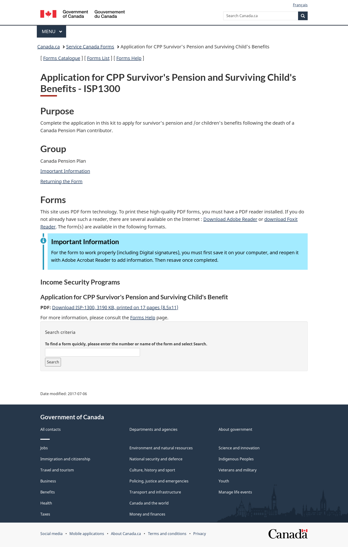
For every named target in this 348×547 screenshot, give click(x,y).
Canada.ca (48, 46)
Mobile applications (86, 533)
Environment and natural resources (161, 448)
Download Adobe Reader (230, 219)
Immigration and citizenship (65, 459)
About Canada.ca (126, 533)
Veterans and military (238, 470)
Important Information (65, 171)
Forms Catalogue (61, 58)
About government (235, 429)
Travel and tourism (57, 470)
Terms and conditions (167, 533)
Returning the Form (61, 181)
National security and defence (155, 459)
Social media (51, 533)
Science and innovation (239, 448)
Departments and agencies (153, 429)
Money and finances (147, 514)
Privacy (199, 533)
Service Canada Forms (90, 46)
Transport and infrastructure (155, 492)
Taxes (45, 514)
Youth (224, 481)
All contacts (50, 429)
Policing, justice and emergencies (159, 481)
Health (46, 503)
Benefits (47, 492)
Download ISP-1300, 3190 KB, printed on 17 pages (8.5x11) (115, 307)
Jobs (44, 448)
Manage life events (235, 492)
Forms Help (128, 58)
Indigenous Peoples (236, 459)
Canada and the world (149, 503)
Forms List (98, 58)
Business (48, 481)
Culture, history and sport (152, 470)
